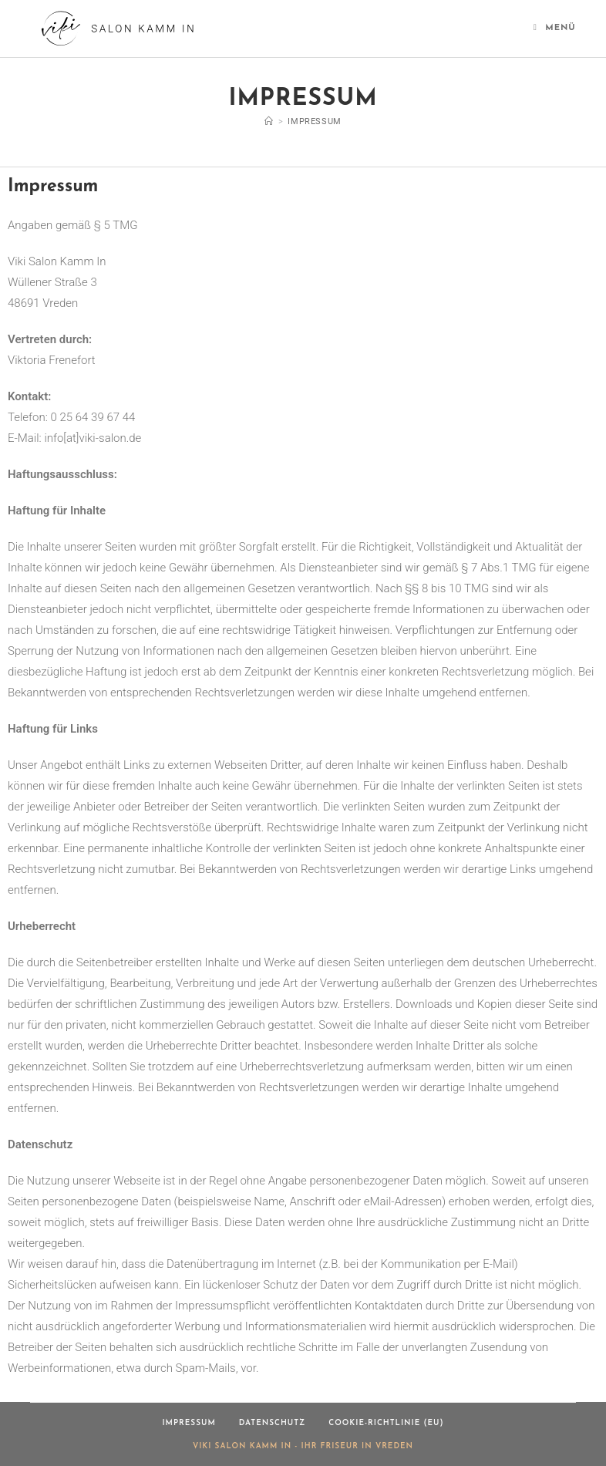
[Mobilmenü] (555, 28)
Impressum (314, 121)
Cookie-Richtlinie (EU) (385, 1423)
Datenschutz (272, 1423)
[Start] (269, 121)
